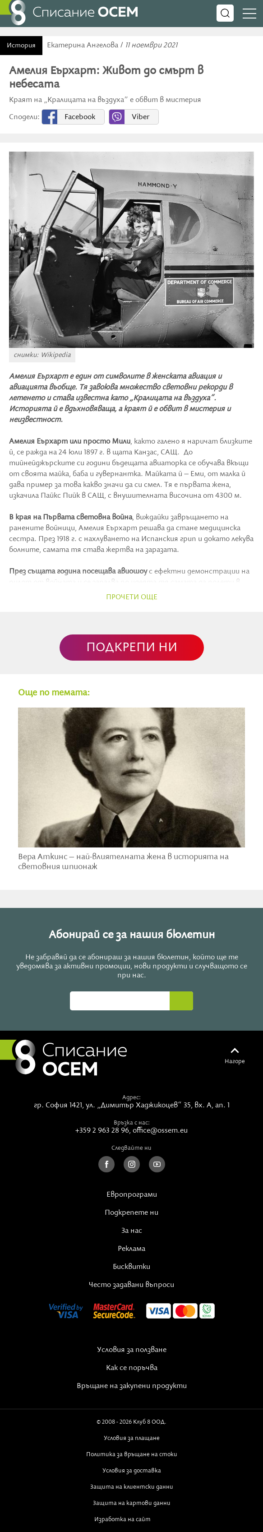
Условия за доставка (131, 1470)
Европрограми (131, 1194)
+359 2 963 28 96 (102, 1130)
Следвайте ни (131, 1148)
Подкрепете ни (131, 1212)
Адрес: (131, 1097)
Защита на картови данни (132, 1503)
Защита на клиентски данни (131, 1486)
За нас (131, 1231)
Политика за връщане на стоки (131, 1454)
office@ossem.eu (160, 1130)
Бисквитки (131, 1267)
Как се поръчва (131, 1368)
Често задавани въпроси (131, 1285)
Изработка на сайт (131, 1519)
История (21, 46)
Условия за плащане (132, 1438)
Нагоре (235, 1061)
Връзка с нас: (132, 1122)
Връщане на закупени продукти (132, 1386)
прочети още (131, 597)
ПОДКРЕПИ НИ (131, 648)
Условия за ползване (131, 1350)
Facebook (80, 117)
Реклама (131, 1249)
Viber (140, 117)
